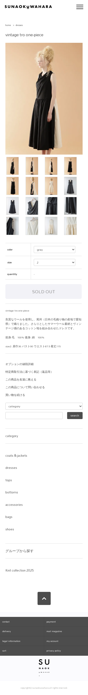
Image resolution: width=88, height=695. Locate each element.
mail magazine (54, 631)
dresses (19, 25)
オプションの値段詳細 (19, 364)
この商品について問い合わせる (25, 387)
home (8, 25)
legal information (11, 641)
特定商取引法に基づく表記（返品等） (29, 371)
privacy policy (53, 650)
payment (51, 621)
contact (5, 621)
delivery (6, 631)
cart (4, 650)
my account (52, 641)
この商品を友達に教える (20, 379)
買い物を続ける (15, 395)
